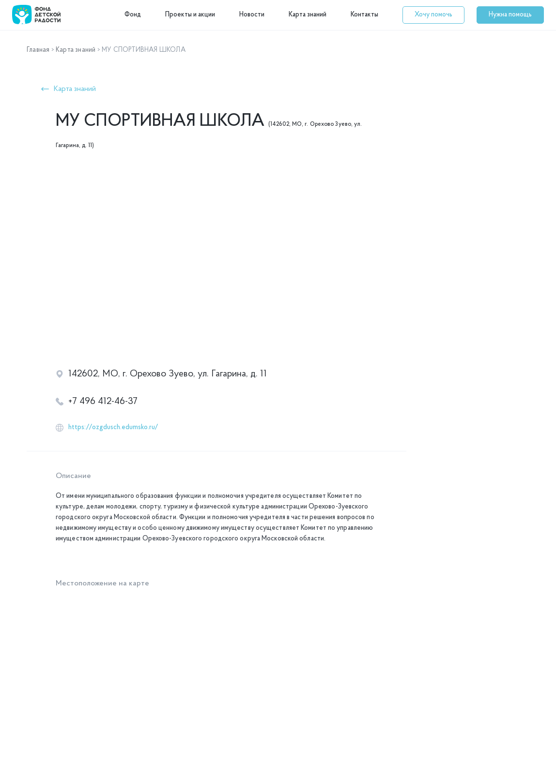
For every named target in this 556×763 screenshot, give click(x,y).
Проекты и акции (190, 14)
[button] (433, 15)
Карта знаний (307, 14)
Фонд (132, 14)
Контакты (364, 14)
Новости (251, 14)
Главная (38, 50)
